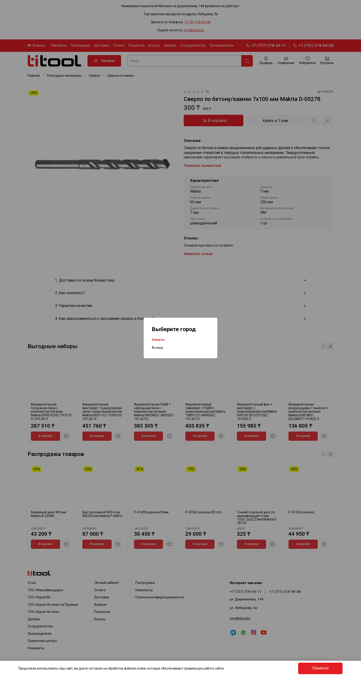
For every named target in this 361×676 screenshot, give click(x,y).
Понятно (320, 668)
